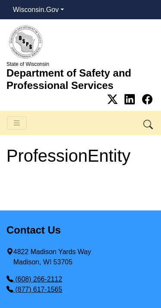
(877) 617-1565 (34, 289)
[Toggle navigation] (17, 123)
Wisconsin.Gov (36, 9)
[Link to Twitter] (114, 99)
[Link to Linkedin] (131, 99)
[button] (148, 123)
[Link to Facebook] (147, 99)
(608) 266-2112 (34, 279)
